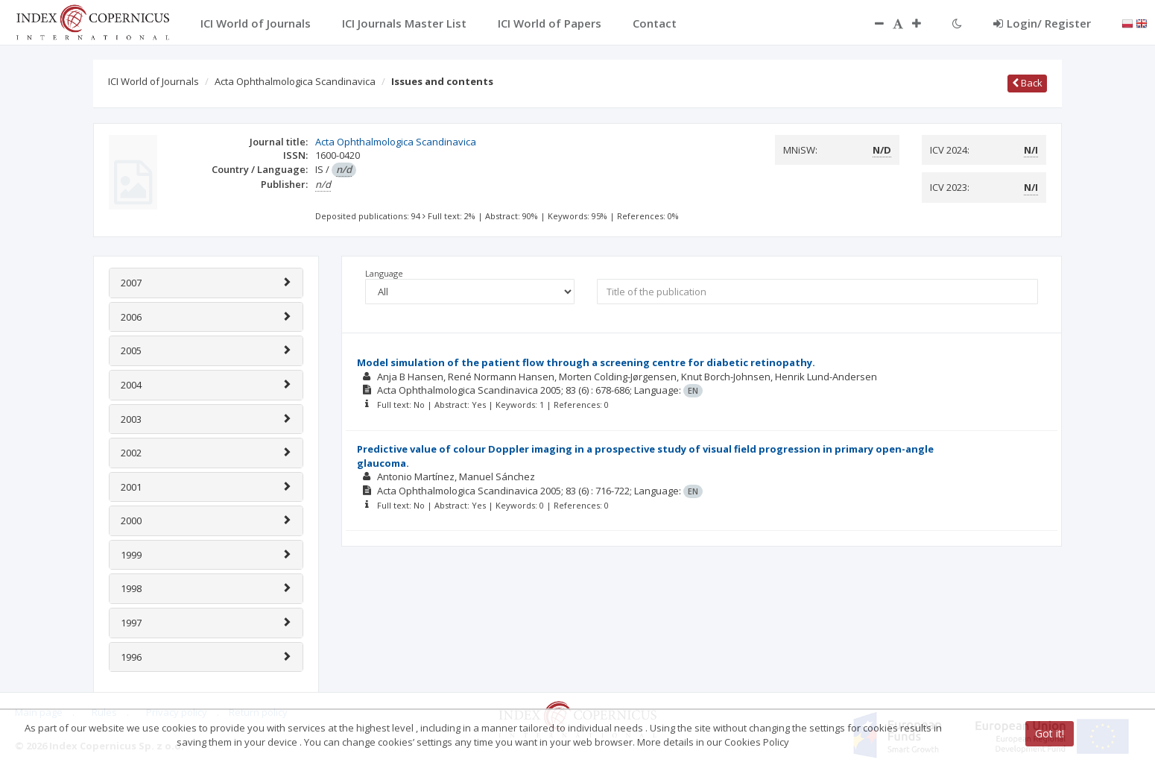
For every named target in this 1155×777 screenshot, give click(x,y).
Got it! (1049, 733)
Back (1027, 82)
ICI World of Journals (153, 81)
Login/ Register (1042, 23)
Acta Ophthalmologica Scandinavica (295, 81)
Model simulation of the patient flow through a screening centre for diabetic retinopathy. (586, 362)
